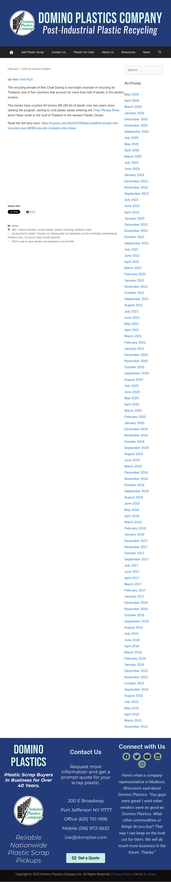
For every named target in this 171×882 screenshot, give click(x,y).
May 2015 (131, 708)
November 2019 (136, 435)
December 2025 (136, 119)
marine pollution (27, 229)
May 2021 (131, 324)
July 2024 (131, 162)
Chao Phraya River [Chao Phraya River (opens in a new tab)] (106, 110)
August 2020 (133, 379)
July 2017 (131, 565)
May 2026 (131, 94)
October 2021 (134, 293)
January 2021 (134, 348)
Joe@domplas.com (85, 837)
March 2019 (133, 466)
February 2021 (135, 342)
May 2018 (131, 510)
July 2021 (131, 311)
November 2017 (136, 547)
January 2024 (134, 175)
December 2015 (136, 671)
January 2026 (134, 113)
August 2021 (133, 305)
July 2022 (131, 249)
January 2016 (134, 665)
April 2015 (131, 714)
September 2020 (136, 373)
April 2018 (131, 516)
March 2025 (133, 156)
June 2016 (132, 640)
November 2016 (136, 609)
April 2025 (131, 150)
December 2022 (136, 224)
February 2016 (135, 658)
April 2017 (131, 578)
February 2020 (135, 417)
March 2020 (133, 410)
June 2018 (132, 503)
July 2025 (131, 138)
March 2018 (133, 522)
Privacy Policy (121, 874)
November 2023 (136, 187)
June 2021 (132, 317)
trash (88, 229)
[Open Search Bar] (159, 52)
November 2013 (136, 727)
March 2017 (133, 584)
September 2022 (136, 243)
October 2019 (134, 442)
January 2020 (134, 423)
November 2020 (136, 361)
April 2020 (131, 404)
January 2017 (134, 596)
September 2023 (136, 193)
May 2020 (131, 398)
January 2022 (134, 280)
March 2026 (133, 107)
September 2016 (136, 621)
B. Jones (150, 874)
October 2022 (134, 237)
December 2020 (136, 355)
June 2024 (132, 169)
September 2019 (136, 448)
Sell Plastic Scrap (32, 52)
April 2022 (131, 262)
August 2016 (133, 627)
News (146, 52)
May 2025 (131, 144)
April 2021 (131, 330)
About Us (108, 52)
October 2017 (134, 553)
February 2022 (135, 274)
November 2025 (136, 125)
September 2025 (136, 131)
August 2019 (133, 454)
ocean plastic (45, 229)
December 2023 (136, 181)
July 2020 (131, 386)
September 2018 (136, 491)
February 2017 (135, 590)
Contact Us (59, 52)
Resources (128, 52)
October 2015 (134, 683)
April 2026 (131, 100)
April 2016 (131, 646)
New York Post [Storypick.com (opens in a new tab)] (23, 79)
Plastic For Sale (84, 52)
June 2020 (132, 392)
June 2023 (132, 206)
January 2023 (134, 218)
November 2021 (136, 286)
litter (14, 229)
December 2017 (136, 541)
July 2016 (131, 634)
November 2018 (136, 479)
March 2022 (133, 268)
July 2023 (131, 200)
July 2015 (131, 702)
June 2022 (132, 255)
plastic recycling (64, 229)
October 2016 (134, 615)
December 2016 (136, 602)
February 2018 (135, 528)
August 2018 (133, 497)
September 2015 (136, 689)
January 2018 (134, 534)
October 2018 (134, 485)
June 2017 (132, 571)
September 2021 (136, 299)
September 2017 (136, 559)
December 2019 (136, 429)
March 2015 (133, 720)
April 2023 (131, 212)
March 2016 (133, 652)
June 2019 (132, 460)
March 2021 (133, 336)
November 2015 (136, 677)
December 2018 (136, 472)
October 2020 (134, 367)
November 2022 (136, 231)
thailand (79, 229)
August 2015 (133, 696)
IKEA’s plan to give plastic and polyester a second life (43, 241)
